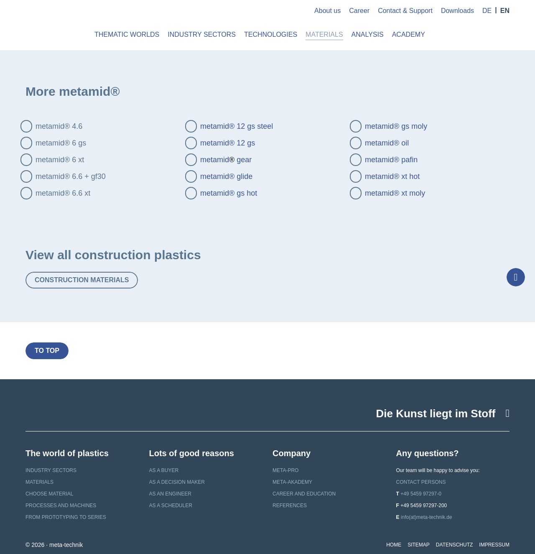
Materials (39, 482)
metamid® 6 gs (61, 143)
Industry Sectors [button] (202, 34)
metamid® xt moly (395, 193)
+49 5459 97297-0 (420, 494)
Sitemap (419, 545)
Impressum (494, 545)
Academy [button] (408, 34)
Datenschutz (454, 545)
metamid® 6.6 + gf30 (71, 176)
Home (393, 545)
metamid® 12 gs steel (236, 126)
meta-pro (285, 470)
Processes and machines (60, 505)
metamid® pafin (391, 160)
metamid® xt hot (392, 176)
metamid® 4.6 (59, 126)
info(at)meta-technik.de (426, 517)
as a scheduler (170, 505)
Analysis (368, 34)
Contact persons (421, 482)
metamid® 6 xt (60, 160)
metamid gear (226, 160)
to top (47, 350)
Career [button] (359, 10)
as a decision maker (177, 482)
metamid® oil (387, 143)
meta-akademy (292, 482)
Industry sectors (50, 470)
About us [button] (327, 10)
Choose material (49, 494)
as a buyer (164, 470)
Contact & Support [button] (405, 10)
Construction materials (82, 279)
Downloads (457, 10)
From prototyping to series (65, 517)
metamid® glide (226, 176)
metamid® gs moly (396, 126)
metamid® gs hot (228, 193)
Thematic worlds (126, 34)
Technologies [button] (270, 34)
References (290, 505)
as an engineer (170, 494)
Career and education (304, 494)
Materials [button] (324, 34)
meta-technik (53, 25)
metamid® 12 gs (227, 143)
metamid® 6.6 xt (63, 193)
